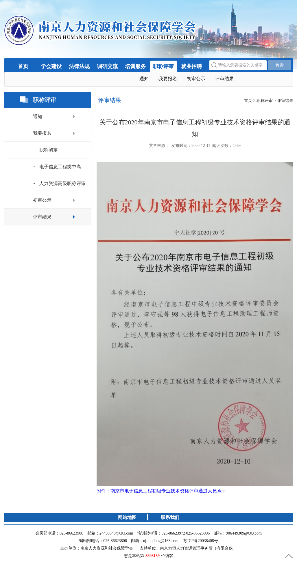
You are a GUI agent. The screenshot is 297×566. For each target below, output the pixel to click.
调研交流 (107, 66)
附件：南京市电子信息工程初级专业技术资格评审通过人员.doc (161, 490)
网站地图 (127, 517)
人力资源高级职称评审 (62, 183)
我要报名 (167, 78)
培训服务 (135, 66)
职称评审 (163, 66)
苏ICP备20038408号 (200, 541)
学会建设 (51, 66)
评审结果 (224, 78)
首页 (23, 66)
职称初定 (48, 149)
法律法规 (79, 66)
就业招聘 (191, 66)
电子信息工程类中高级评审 (64, 166)
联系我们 (170, 517)
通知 (144, 78)
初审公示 (196, 78)
